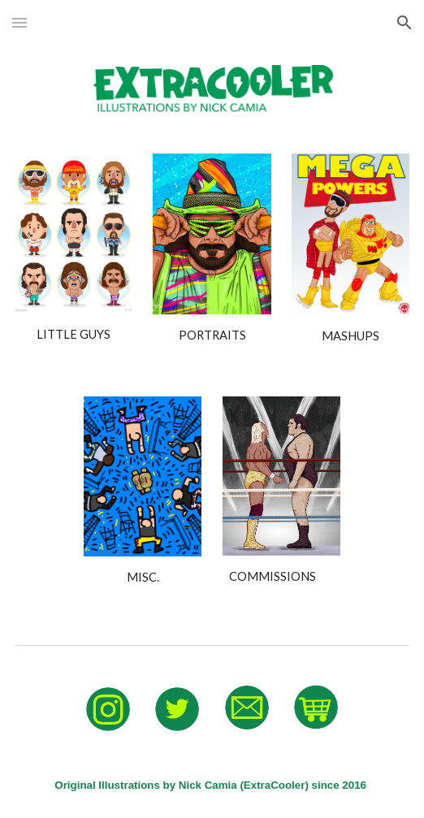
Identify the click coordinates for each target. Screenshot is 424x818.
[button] (19, 22)
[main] (73, 335)
